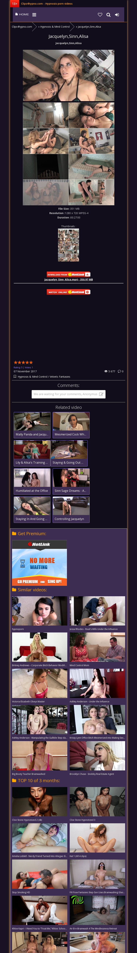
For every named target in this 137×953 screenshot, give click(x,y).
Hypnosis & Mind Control (32, 376)
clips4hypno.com (19, 14)
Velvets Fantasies (60, 376)
